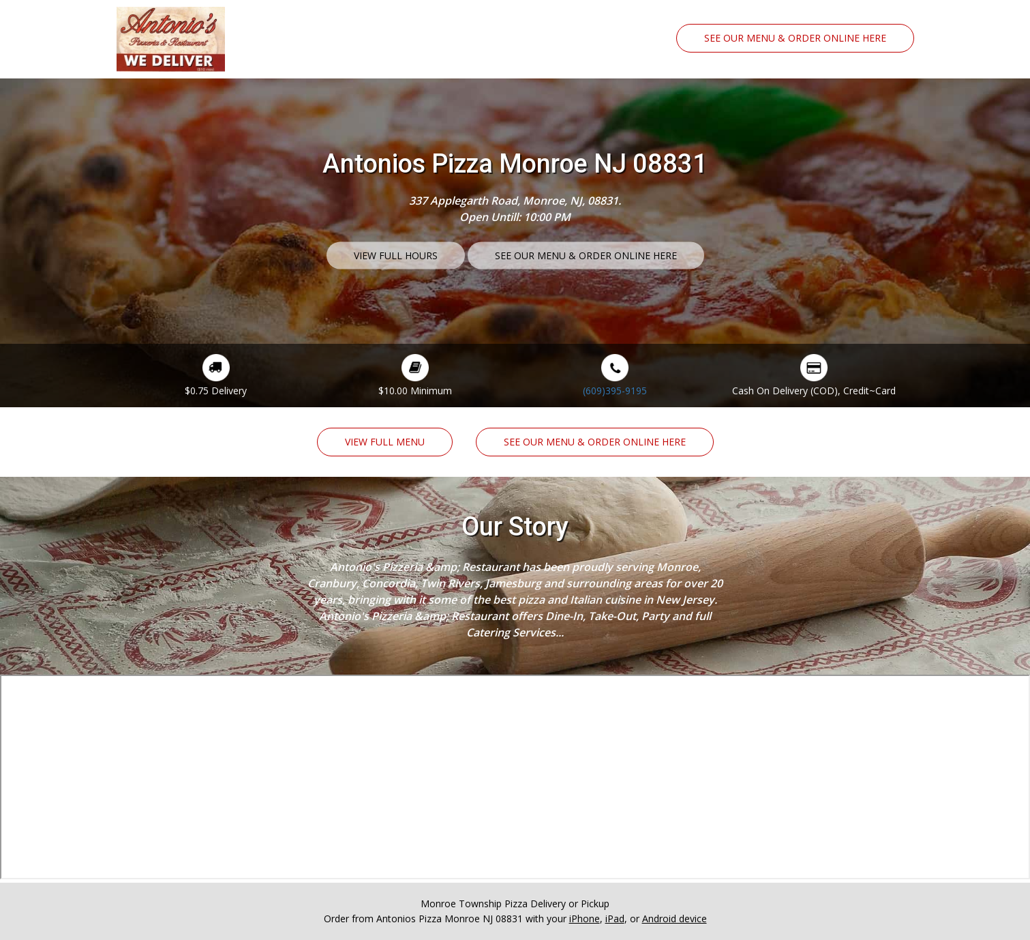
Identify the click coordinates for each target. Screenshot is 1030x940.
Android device (674, 918)
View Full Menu (385, 441)
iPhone (584, 918)
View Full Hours (396, 254)
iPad (614, 918)
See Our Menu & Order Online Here (795, 37)
